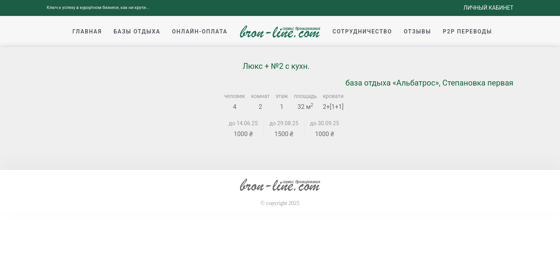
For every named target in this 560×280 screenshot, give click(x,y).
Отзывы (417, 31)
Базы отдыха (137, 31)
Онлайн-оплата (200, 31)
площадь (305, 96)
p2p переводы (467, 31)
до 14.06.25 (243, 123)
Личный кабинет (488, 8)
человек (234, 96)
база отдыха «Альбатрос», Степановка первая (429, 83)
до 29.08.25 (284, 123)
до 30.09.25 (324, 123)
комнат (260, 96)
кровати (333, 96)
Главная (87, 31)
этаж (282, 96)
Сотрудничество (362, 31)
